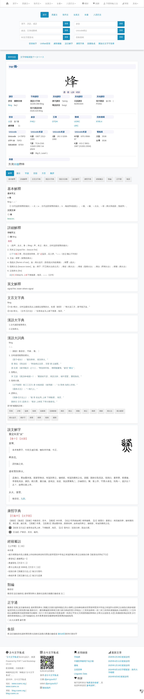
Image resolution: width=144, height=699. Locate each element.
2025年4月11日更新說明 (119, 661)
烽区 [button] (62, 411)
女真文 (49, 3)
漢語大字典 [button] (50, 179)
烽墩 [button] (78, 411)
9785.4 (99, 121)
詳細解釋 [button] (23, 179)
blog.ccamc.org (18, 690)
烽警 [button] (31, 418)
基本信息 (12, 57)
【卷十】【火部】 (18, 438)
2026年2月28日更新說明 (119, 657)
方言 (44, 173)
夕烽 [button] (18, 411)
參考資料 (90, 685)
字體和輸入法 (111, 3)
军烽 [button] (11, 411)
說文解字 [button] (76, 179)
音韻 (35, 173)
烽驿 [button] (39, 418)
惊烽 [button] (34, 411)
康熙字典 (80, 43)
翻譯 (52, 173)
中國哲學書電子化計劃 (84, 661)
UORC (77, 121)
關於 (85, 3)
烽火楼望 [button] (120, 411)
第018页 (61, 634)
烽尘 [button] (85, 411)
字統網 (77, 657)
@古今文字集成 (51, 675)
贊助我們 (46, 688)
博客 (125, 3)
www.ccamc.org (19, 683)
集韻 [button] (128, 179)
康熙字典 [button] (87, 179)
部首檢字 (33, 43)
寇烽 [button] (26, 411)
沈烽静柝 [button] (53, 411)
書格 (76, 665)
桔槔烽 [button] (42, 411)
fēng (10, 105)
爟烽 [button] (54, 418)
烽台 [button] (70, 411)
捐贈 (96, 3)
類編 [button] (109, 179)
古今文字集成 (12, 657)
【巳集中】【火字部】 (21, 516)
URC (76, 126)
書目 (18, 173)
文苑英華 (78, 669)
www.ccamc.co (12, 686)
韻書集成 (91, 43)
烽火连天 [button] (12, 418)
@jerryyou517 (50, 679)
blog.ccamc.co (12, 693)
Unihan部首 (45, 43)
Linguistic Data (80, 674)
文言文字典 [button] (36, 179)
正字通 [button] (119, 179)
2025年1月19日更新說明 (119, 665)
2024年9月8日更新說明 (118, 676)
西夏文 (26, 3)
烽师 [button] (93, 411)
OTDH (55, 121)
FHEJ (32, 121)
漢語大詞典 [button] (63, 179)
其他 (135, 3)
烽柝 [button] (101, 411)
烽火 (71, 368)
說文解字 (69, 43)
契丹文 (37, 3)
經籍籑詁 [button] (99, 179)
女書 (59, 3)
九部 (23, 498)
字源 (27, 173)
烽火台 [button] (109, 411)
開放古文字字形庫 (106, 43)
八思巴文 (71, 3)
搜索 (66, 24)
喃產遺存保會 (92, 682)
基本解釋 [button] (11, 179)
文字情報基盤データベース (32, 57)
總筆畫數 (58, 43)
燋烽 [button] (47, 418)
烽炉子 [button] (22, 418)
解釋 (10, 173)
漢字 (15, 3)
